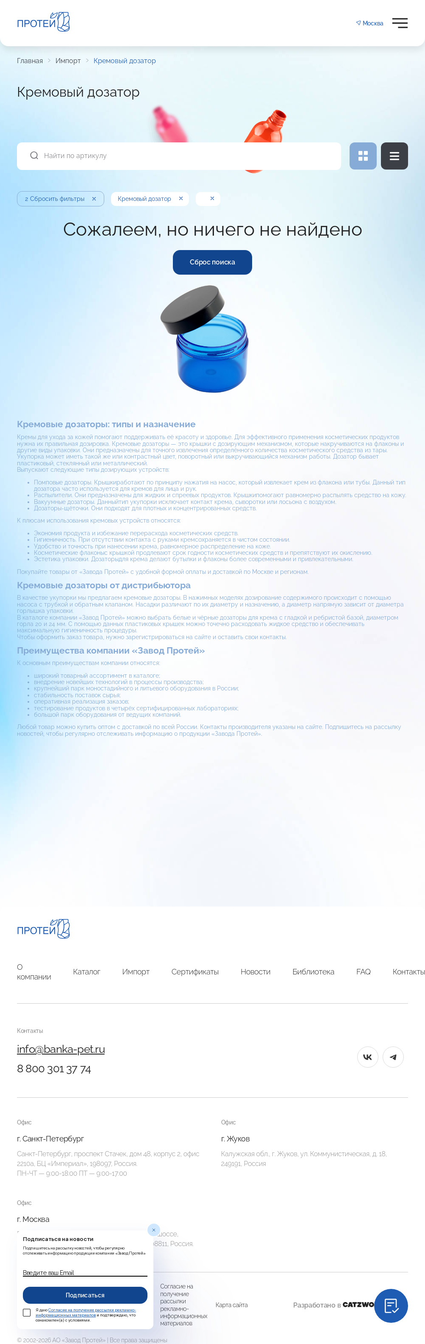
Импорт (68, 61)
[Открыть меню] (400, 23)
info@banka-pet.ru (61, 1049)
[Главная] (43, 930)
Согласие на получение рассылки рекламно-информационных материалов (183, 1305)
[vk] (367, 1057)
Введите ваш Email (48, 1273)
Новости (255, 971)
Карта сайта (231, 1305)
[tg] (393, 1057)
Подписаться (85, 1295)
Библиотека (313, 971)
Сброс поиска (212, 262)
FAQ (363, 971)
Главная (30, 61)
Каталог (86, 971)
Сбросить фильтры (61, 198)
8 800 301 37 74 (54, 1068)
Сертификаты (195, 971)
